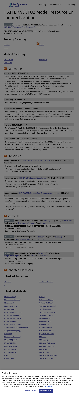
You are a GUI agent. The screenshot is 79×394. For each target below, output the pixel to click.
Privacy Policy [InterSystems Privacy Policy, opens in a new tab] (49, 388)
